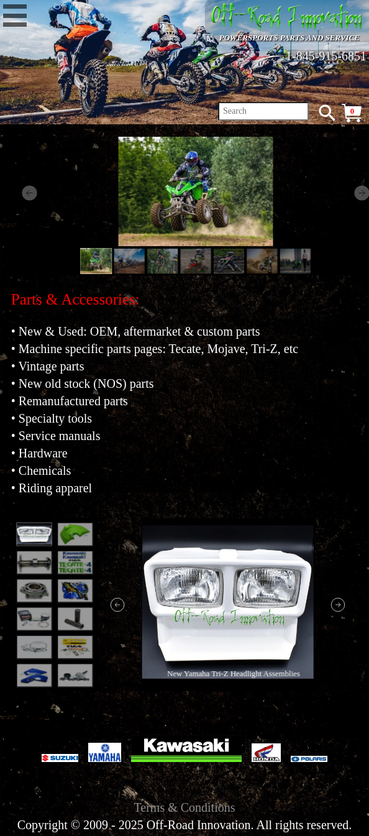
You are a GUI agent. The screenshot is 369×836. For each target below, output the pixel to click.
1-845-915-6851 (326, 56)
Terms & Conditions (184, 807)
